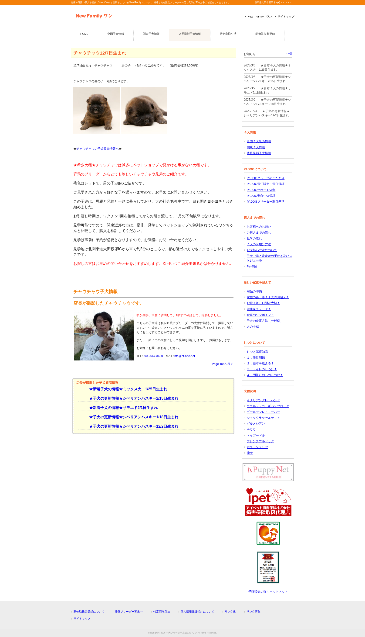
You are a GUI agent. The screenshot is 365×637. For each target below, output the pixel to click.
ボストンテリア (257, 447)
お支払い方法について (262, 250)
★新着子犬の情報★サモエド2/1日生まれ (121, 408)
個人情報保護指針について (197, 611)
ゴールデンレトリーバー (263, 412)
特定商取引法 (161, 611)
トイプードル (256, 435)
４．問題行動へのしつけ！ (265, 375)
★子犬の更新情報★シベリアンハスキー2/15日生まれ (131, 398)
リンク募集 (253, 611)
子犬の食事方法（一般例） (265, 320)
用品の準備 (254, 291)
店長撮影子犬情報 (259, 153)
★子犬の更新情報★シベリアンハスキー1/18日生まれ (131, 417)
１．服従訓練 (256, 357)
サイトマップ (285, 16)
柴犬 (250, 453)
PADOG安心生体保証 (261, 195)
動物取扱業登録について (89, 611)
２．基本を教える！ (260, 363)
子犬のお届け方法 (259, 244)
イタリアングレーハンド (263, 400)
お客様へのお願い (259, 226)
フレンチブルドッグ (260, 441)
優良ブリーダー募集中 (129, 611)
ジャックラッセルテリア (263, 417)
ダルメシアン (256, 423)
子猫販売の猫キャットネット (268, 591)
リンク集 (230, 611)
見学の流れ (254, 238)
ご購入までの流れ (259, 232)
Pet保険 (252, 266)
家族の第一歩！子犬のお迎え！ (268, 297)
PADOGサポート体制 (261, 190)
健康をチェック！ (259, 309)
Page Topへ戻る (222, 364)
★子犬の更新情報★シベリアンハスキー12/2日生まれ (131, 426)
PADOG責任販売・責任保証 (265, 184)
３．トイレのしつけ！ (262, 369)
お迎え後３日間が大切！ (263, 303)
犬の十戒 (253, 326)
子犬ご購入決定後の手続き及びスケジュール (269, 258)
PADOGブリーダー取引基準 (265, 201)
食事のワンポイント (260, 315)
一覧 (290, 53)
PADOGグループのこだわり (265, 178)
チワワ (251, 429)
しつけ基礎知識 (257, 351)
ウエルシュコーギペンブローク (268, 406)
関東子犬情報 (256, 147)
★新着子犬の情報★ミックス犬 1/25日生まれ (126, 389)
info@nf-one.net (184, 356)
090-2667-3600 (153, 356)
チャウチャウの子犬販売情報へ (97, 148)
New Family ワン (259, 16)
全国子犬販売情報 (259, 141)
